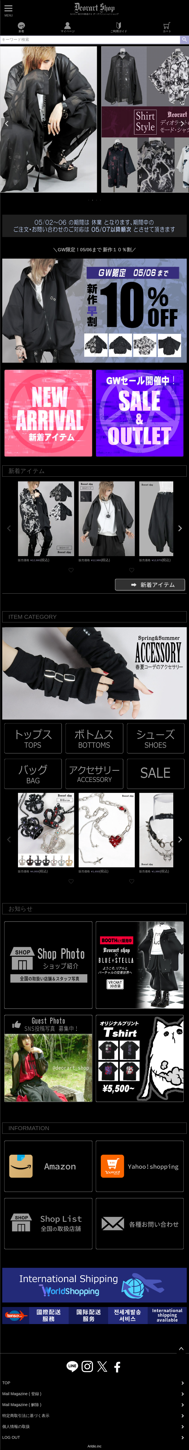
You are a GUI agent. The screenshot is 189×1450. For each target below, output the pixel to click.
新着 (21, 27)
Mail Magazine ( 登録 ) (21, 1394)
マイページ (68, 27)
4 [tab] (100, 200)
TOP (6, 1383)
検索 (184, 40)
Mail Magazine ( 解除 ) (21, 1404)
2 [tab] (93, 200)
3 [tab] (96, 200)
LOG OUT (11, 1437)
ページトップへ (181, 1348)
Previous (6, 123)
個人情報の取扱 (16, 1426)
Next (182, 123)
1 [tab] (89, 200)
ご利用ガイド (118, 27)
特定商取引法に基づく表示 (25, 1415)
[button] (9, 528)
